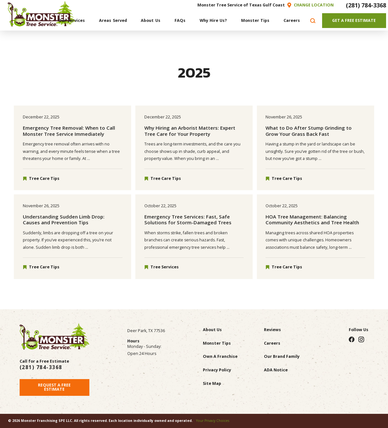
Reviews (272, 329)
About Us (212, 329)
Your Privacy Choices (212, 420)
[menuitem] (71, 21)
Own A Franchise (220, 356)
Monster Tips (217, 343)
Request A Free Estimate (54, 387)
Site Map (212, 383)
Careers (272, 343)
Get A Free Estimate (354, 20)
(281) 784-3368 (366, 5)
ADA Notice (276, 370)
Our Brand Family (282, 356)
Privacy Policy (217, 370)
